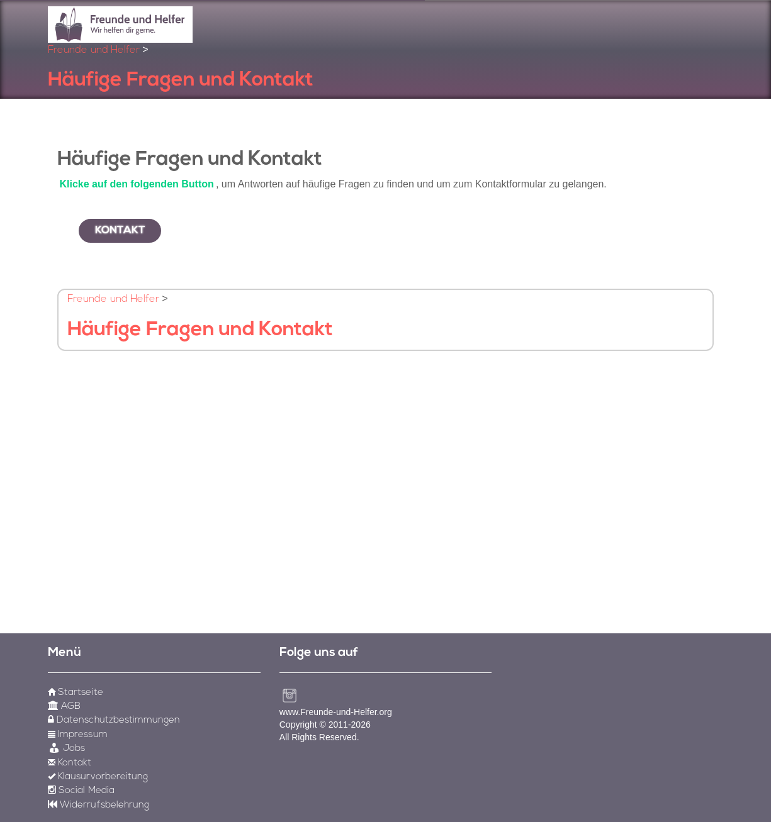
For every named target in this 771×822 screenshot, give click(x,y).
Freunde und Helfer (94, 50)
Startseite (75, 692)
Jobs (66, 748)
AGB (64, 706)
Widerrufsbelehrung (98, 805)
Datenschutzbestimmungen (114, 720)
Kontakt (120, 230)
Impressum (77, 735)
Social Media (81, 791)
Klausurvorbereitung (98, 777)
